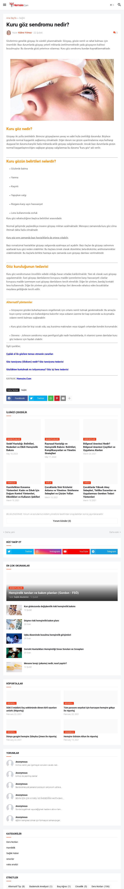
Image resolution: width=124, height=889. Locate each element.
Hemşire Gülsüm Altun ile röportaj (81, 736)
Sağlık (22, 18)
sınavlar (10, 859)
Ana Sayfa (11, 18)
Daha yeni (10, 532)
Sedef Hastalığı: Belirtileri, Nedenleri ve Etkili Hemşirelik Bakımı (22, 447)
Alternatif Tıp (16, 886)
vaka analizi (12, 864)
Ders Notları (12, 842)
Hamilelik (10, 847)
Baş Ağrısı (64, 886)
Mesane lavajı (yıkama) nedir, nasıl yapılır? (45, 663)
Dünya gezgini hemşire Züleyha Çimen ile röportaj (31, 736)
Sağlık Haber (12, 853)
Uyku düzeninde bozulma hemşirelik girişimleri (47, 635)
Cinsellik (81, 886)
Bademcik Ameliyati (40, 886)
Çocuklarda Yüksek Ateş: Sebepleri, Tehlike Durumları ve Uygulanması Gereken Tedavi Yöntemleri (99, 492)
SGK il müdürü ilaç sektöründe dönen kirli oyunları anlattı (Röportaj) (31, 709)
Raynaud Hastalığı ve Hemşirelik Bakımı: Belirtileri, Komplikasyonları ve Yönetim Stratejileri (60, 448)
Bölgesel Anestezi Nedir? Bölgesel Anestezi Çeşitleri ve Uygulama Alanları (99, 447)
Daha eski (114, 532)
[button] (4, 5)
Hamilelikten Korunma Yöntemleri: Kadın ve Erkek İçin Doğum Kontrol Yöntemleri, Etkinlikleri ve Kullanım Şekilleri (23, 492)
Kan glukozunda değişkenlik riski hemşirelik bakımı (49, 606)
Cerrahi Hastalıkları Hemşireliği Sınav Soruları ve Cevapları (54, 649)
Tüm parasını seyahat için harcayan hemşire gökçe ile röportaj (89, 709)
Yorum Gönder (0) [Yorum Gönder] (62, 521)
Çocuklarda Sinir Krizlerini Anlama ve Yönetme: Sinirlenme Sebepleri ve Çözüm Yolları (62, 490)
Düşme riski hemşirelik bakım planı (41, 620)
